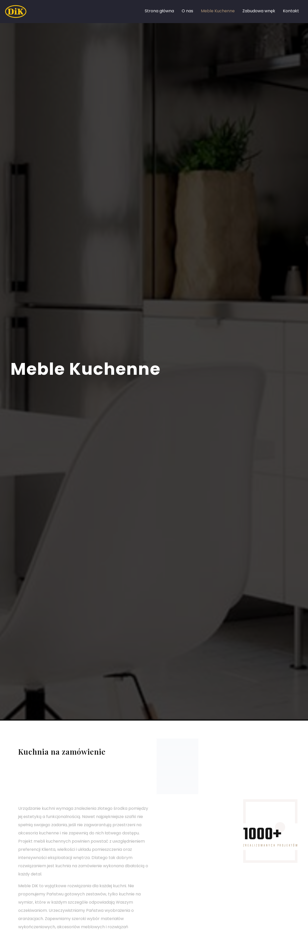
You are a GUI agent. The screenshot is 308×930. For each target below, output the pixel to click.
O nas (187, 11)
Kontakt (291, 11)
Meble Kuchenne (218, 11)
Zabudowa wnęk (258, 11)
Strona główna (159, 11)
